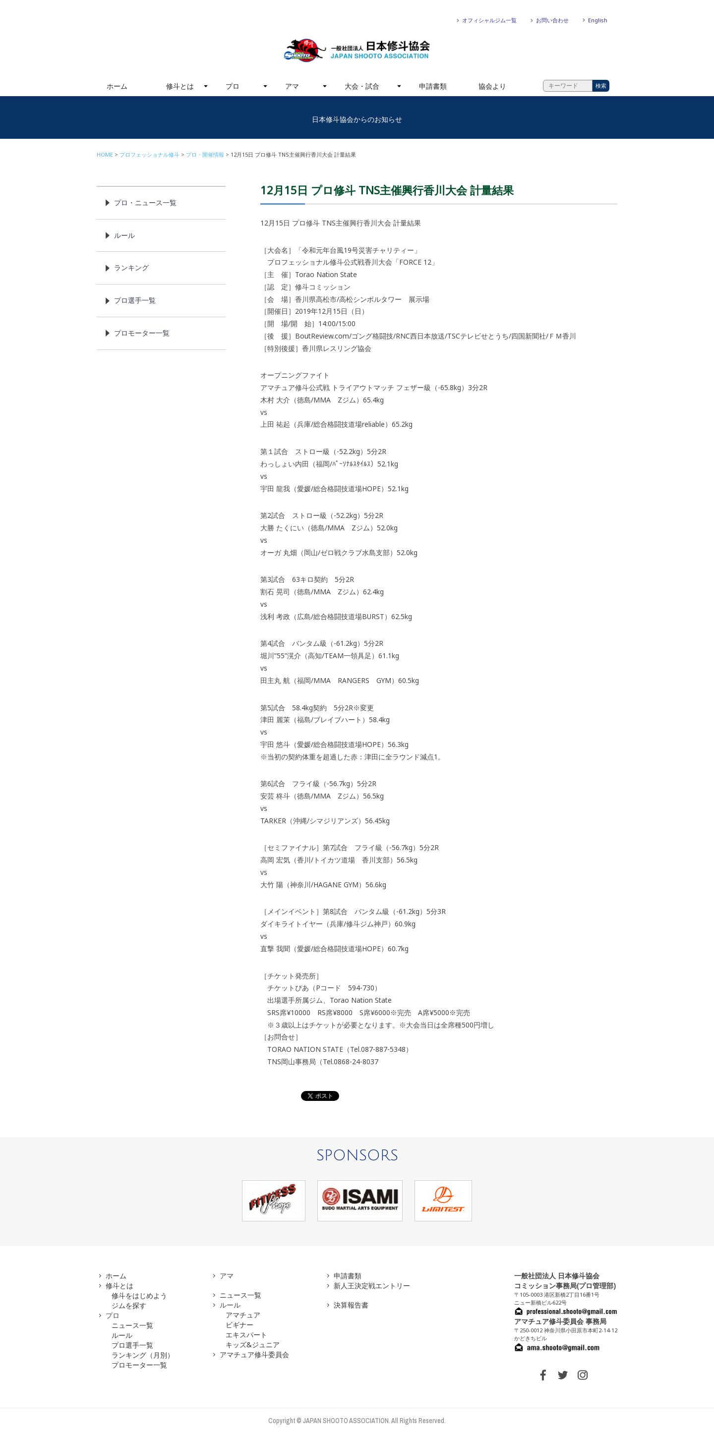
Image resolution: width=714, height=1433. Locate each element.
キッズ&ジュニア (253, 1344)
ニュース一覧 (132, 1325)
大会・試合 (362, 86)
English (597, 20)
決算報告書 (351, 1305)
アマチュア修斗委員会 (254, 1354)
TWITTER (563, 1375)
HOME (105, 154)
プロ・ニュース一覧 (145, 202)
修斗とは (180, 86)
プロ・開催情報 (205, 154)
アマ (292, 86)
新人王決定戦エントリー (372, 1285)
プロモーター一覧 (142, 333)
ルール (124, 235)
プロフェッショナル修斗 (149, 154)
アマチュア (243, 1314)
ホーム (117, 86)
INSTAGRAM (583, 1375)
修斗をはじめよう (139, 1295)
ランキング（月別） (143, 1355)
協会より (492, 86)
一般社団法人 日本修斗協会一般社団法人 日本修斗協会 (357, 50)
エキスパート (246, 1334)
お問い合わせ (552, 20)
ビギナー (239, 1324)
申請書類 (433, 86)
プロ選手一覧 (135, 300)
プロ (232, 86)
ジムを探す (129, 1305)
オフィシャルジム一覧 (489, 20)
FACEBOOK (543, 1375)
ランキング (131, 267)
